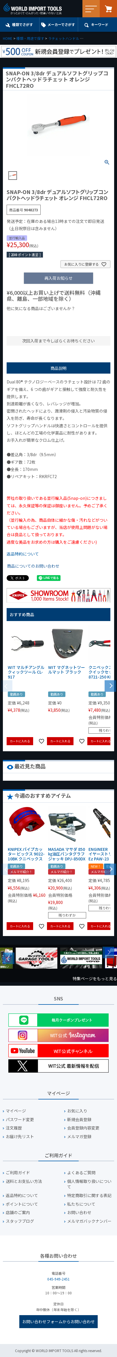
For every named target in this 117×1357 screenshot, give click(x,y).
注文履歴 (14, 1128)
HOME (7, 38)
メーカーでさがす (61, 24)
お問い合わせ (79, 1212)
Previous (8, 958)
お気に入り (77, 1111)
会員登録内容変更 (83, 1128)
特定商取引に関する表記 (89, 1195)
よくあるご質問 (81, 1172)
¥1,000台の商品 (63, 318)
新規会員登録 (79, 1119)
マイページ (16, 1111)
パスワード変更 (20, 1119)
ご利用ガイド (18, 1172)
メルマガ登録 (79, 1136)
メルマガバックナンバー (89, 1221)
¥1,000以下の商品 (25, 318)
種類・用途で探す (30, 38)
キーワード (99, 24)
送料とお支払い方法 (24, 1181)
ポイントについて (22, 1204)
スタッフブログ (20, 1221)
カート (108, 8)
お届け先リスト (20, 1136)
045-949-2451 (58, 1278)
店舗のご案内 (18, 1212)
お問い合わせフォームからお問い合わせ (58, 1321)
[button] (110, 685)
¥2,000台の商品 (23, 327)
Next (108, 952)
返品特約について (23, 554)
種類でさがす (22, 24)
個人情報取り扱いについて (89, 1184)
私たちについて (81, 1204)
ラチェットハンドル (63, 38)
